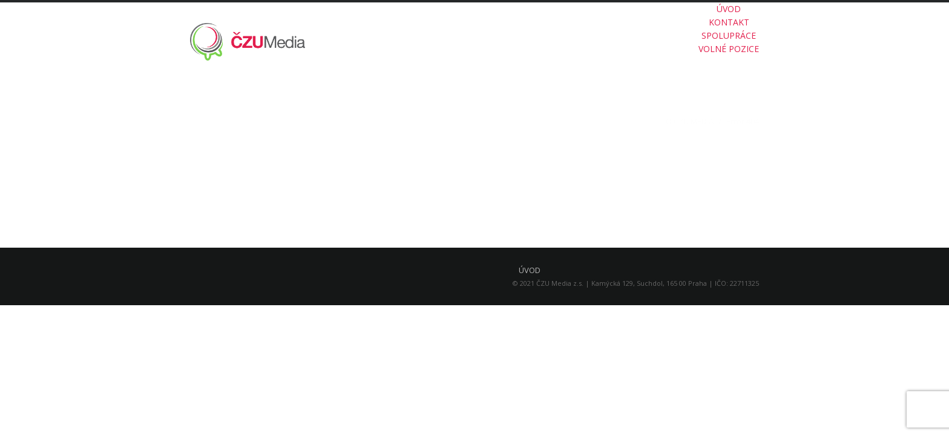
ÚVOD (729, 9)
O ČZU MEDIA (690, 121)
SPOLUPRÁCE (728, 35)
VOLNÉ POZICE (728, 48)
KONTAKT (729, 22)
